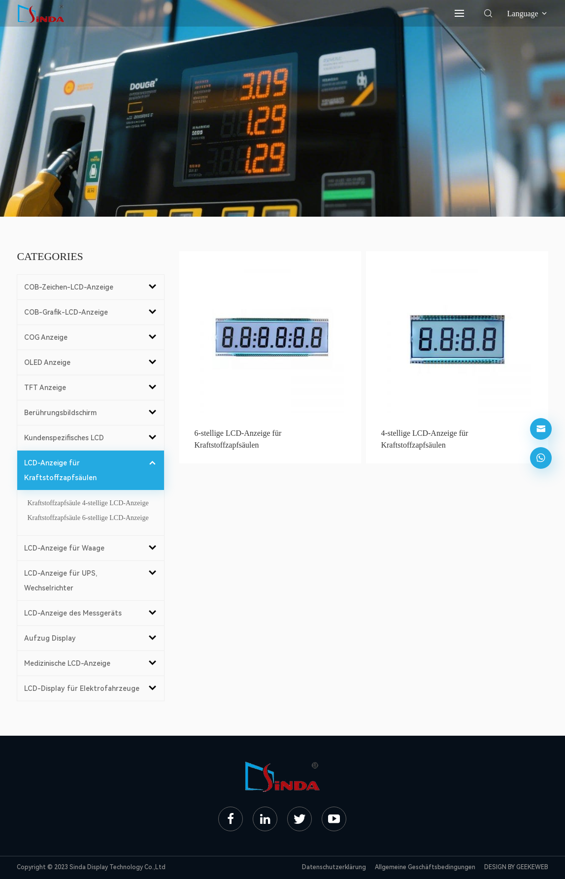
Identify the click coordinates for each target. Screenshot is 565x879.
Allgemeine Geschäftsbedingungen (425, 867)
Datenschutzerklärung (334, 867)
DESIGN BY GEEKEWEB (516, 867)
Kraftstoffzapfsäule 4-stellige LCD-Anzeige (87, 503)
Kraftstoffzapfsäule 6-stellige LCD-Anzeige (87, 517)
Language (527, 13)
